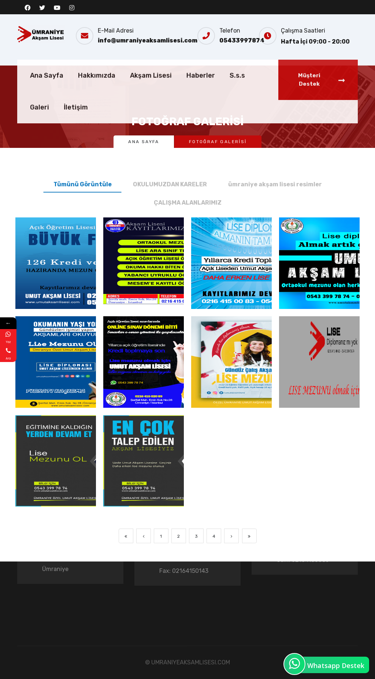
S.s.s (237, 98)
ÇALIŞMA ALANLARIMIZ (188, 202)
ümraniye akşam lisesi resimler (275, 184)
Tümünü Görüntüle (82, 184)
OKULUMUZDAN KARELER (170, 184)
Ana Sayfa (46, 98)
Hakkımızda (96, 98)
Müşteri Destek (321, 101)
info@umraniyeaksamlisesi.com (147, 40)
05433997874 (241, 40)
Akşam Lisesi (151, 98)
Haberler (200, 98)
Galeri (39, 130)
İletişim (76, 130)
